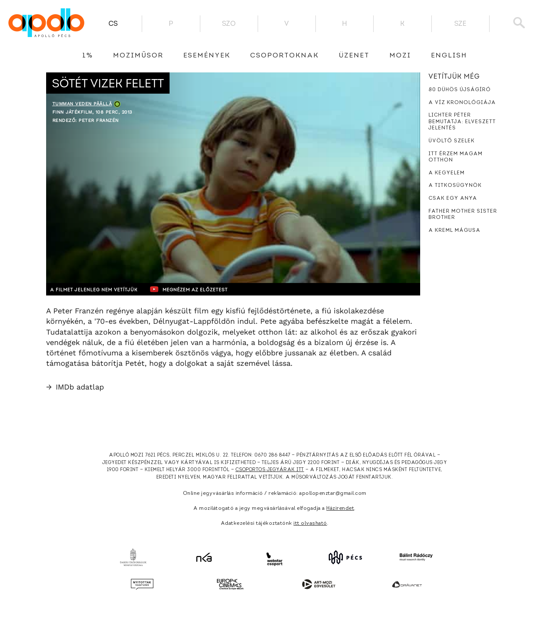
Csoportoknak (284, 55)
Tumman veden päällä (82, 104)
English (449, 55)
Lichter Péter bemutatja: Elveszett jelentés (462, 122)
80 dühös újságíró (459, 89)
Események (206, 55)
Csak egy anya (452, 198)
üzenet (354, 55)
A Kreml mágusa (454, 230)
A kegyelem (446, 173)
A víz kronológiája (462, 102)
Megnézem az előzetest (207, 289)
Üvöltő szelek (451, 141)
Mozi (400, 55)
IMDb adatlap (75, 386)
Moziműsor (138, 55)
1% (87, 55)
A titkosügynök (455, 185)
